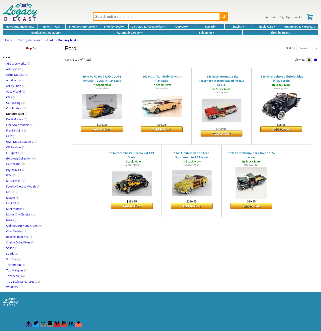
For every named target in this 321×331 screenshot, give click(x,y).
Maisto (10, 197)
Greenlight (13, 164)
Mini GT (11, 203)
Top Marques (14, 270)
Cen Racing (13, 103)
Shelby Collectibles (18, 242)
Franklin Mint (14, 130)
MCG (9, 192)
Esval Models (14, 119)
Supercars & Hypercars (299, 26)
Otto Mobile (14, 231)
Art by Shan (13, 86)
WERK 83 (12, 287)
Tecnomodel (14, 265)
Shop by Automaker (83, 26)
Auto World (13, 91)
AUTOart (11, 69)
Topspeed (12, 276)
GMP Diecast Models (19, 142)
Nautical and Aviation (46, 32)
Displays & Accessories (148, 26)
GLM (9, 136)
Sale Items (207, 32)
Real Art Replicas (17, 237)
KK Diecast (13, 181)
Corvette (182, 26)
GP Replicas (13, 147)
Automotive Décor (130, 32)
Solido (10, 248)
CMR (9, 97)
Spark (10, 253)
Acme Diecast (15, 75)
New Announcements (20, 26)
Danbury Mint (67, 40)
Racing (238, 26)
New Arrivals (51, 26)
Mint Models (14, 209)
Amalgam (12, 80)
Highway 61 (13, 169)
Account (270, 17)
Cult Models (14, 108)
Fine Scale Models (17, 125)
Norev (10, 220)
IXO (8, 175)
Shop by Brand (280, 32)
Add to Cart (102, 129)
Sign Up (285, 17)
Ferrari (210, 26)
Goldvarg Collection (19, 158)
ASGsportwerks (16, 63)
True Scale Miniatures (20, 281)
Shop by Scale (114, 26)
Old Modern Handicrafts (21, 225)
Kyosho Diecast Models (21, 186)
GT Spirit (11, 153)
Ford (50, 40)
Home (9, 40)
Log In (297, 17)
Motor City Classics (18, 214)
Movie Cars (267, 26)
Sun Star (11, 259)
